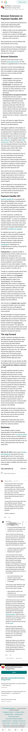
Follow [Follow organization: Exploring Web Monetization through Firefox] (14, 672)
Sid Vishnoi (8, 6)
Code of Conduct (10, 658)
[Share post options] (25, 729)
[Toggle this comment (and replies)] (2, 484)
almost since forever (13, 61)
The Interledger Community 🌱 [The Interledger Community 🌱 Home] (9, 708)
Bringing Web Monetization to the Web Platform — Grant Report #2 (14, 685)
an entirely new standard (14, 229)
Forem (8, 725)
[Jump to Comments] (10, 729)
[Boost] (22, 729)
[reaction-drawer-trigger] (4, 729)
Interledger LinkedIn (19, 712)
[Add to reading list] (16, 729)
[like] (5, 517)
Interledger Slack (18, 714)
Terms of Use (22, 723)
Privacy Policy (15, 723)
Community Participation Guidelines (14, 718)
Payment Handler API (7, 199)
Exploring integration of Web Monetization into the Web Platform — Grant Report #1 (14, 693)
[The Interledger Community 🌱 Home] (5, 2)
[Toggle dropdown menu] (25, 480)
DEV (8, 726)
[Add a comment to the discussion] (15, 474)
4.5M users (6, 140)
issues (11, 623)
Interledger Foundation (8, 712)
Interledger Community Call (18, 721)
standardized (5, 244)
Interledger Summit (6, 721)
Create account (22, 2)
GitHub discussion (10, 614)
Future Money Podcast (13, 716)
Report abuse (19, 658)
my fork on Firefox (21, 434)
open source (16, 725)
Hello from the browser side (14, 700)
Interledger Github (9, 714)
